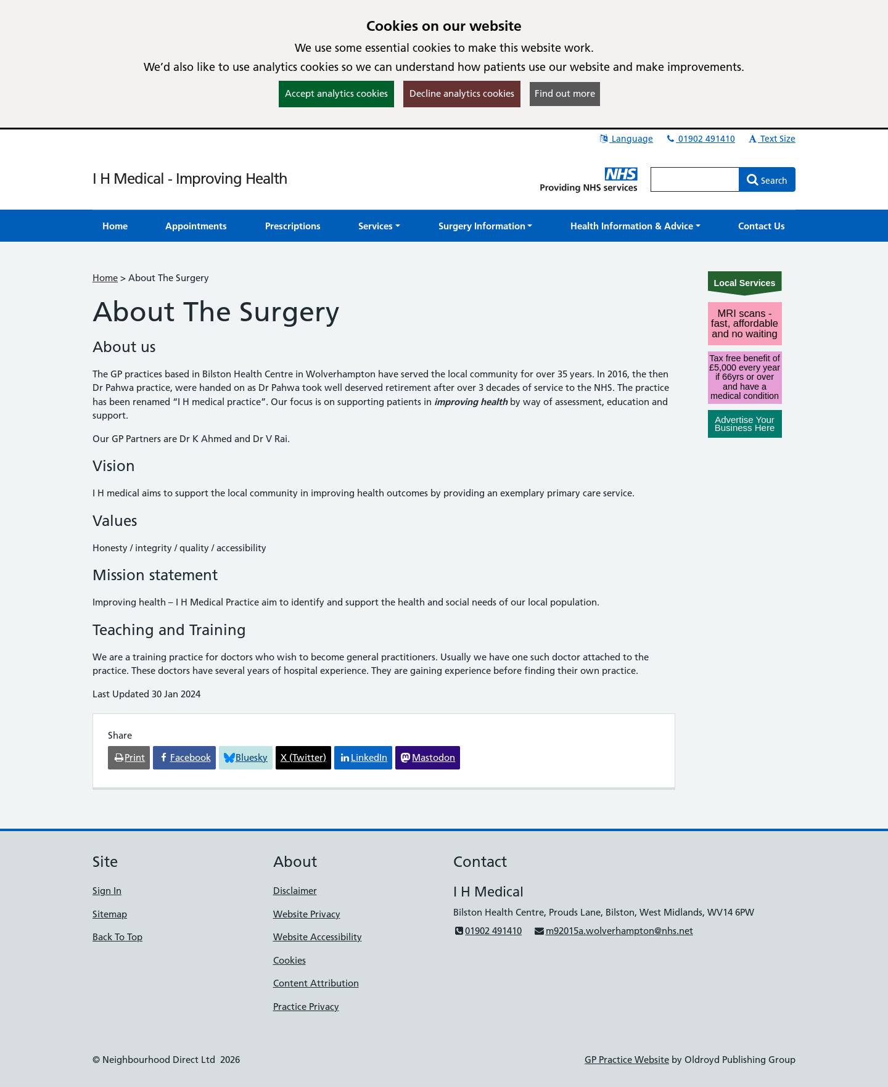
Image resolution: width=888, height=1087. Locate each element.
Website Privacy (306, 914)
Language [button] (625, 138)
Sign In (106, 890)
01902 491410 (700, 138)
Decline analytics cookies (461, 93)
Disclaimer (295, 890)
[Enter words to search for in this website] (695, 179)
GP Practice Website (627, 1059)
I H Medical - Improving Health (189, 178)
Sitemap (109, 914)
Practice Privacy (306, 1006)
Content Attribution (316, 983)
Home (105, 278)
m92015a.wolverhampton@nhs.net (613, 931)
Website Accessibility (317, 937)
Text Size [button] (771, 138)
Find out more (565, 93)
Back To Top (117, 937)
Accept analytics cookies (336, 93)
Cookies (289, 960)
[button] (379, 226)
